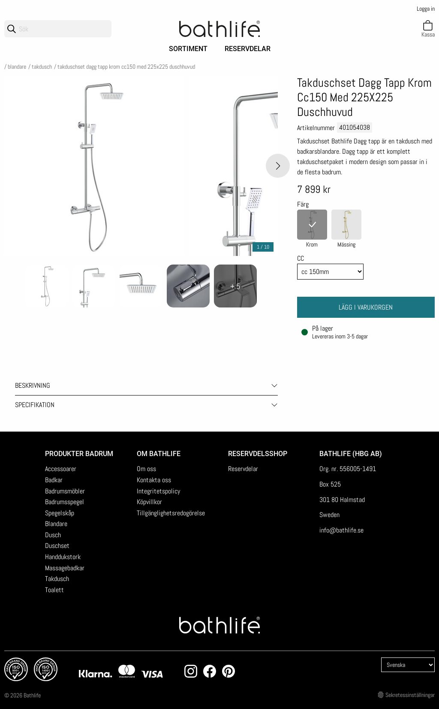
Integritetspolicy (158, 491)
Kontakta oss (154, 479)
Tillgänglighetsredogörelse (171, 512)
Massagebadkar (64, 567)
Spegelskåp (59, 512)
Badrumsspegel (64, 501)
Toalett (54, 589)
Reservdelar (248, 49)
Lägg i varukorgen (366, 307)
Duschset (57, 545)
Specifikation (34, 404)
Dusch (53, 534)
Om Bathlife (158, 454)
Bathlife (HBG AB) (351, 454)
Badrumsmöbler (65, 491)
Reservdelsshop (257, 454)
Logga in (426, 8)
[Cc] (330, 272)
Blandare (17, 66)
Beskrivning (32, 385)
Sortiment (188, 49)
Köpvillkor (149, 501)
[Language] (408, 664)
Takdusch (42, 66)
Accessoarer (60, 468)
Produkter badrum (79, 454)
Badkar (54, 479)
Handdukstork (63, 556)
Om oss (146, 468)
